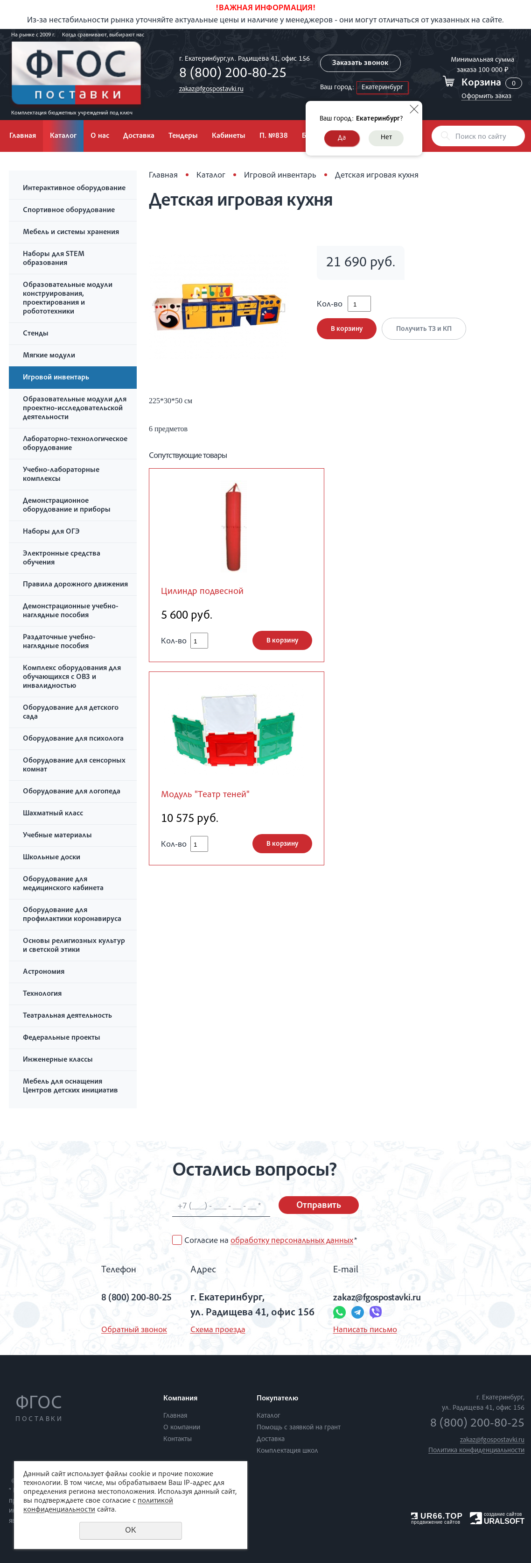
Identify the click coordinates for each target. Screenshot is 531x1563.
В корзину (347, 331)
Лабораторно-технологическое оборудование (75, 444)
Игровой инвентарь (56, 378)
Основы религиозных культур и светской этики (74, 946)
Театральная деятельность (67, 1016)
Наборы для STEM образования (53, 259)
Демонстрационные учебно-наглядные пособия (71, 611)
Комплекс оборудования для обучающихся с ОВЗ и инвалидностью (72, 677)
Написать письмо (364, 1330)
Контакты (177, 1439)
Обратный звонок (126, 1330)
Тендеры (183, 136)
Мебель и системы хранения (71, 232)
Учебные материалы (57, 836)
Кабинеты (228, 136)
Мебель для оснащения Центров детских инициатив (70, 1086)
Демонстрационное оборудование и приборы (67, 506)
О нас (100, 136)
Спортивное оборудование (69, 210)
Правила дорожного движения (75, 585)
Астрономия (43, 972)
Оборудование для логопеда (71, 792)
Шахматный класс (53, 814)
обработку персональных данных (292, 1241)
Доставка (138, 136)
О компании (181, 1427)
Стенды (36, 334)
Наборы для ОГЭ (51, 532)
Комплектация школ (287, 1451)
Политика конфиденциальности (476, 1450)
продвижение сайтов (435, 1522)
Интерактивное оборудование (74, 189)
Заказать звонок (359, 63)
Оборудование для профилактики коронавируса (72, 915)
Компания (180, 1399)
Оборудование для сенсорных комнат (74, 765)
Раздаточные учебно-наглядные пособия (59, 642)
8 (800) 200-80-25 (230, 74)
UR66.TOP (437, 1516)
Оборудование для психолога (73, 739)
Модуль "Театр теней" (207, 796)
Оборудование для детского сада (71, 713)
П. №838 (273, 136)
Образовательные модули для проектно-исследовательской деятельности (74, 408)
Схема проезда (217, 1330)
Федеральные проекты (61, 1038)
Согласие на (270, 1241)
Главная (22, 136)
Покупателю (277, 1399)
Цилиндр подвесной (205, 592)
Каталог (63, 136)
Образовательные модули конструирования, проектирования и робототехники (67, 299)
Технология (42, 994)
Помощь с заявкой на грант (299, 1427)
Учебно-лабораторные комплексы (61, 475)
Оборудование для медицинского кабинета (63, 884)
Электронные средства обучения (61, 558)
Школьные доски (51, 858)
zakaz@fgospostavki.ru (208, 89)
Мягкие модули (49, 356)
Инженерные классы (58, 1060)
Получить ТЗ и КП (426, 331)
